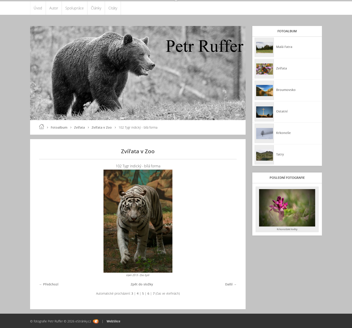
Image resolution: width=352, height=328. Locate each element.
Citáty (112, 8)
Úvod (38, 8)
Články (96, 8)
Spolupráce (74, 8)
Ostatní (282, 111)
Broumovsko (286, 90)
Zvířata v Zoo (102, 127)
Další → (231, 284)
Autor (53, 8)
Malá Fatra (284, 47)
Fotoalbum (59, 127)
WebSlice (113, 321)
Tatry (280, 154)
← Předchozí (48, 284)
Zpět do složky (142, 284)
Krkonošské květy (287, 229)
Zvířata (79, 127)
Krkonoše (283, 133)
